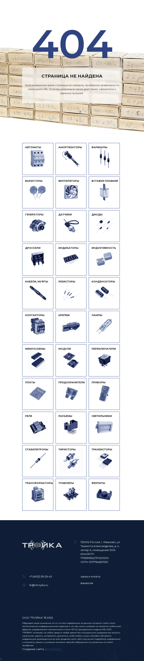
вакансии (87, 583)
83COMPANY (53, 649)
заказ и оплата (90, 576)
